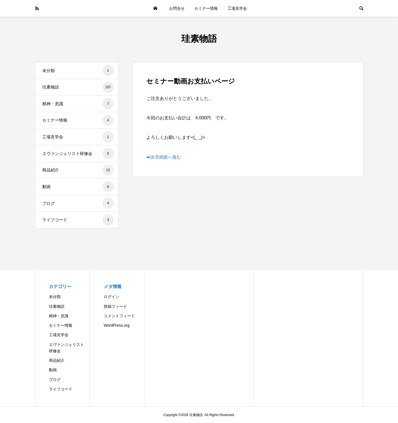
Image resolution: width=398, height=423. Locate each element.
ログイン (111, 296)
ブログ (78, 203)
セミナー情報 (206, 8)
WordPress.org (117, 325)
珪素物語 (199, 39)
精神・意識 (78, 103)
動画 (78, 186)
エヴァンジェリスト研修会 (78, 153)
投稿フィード (115, 306)
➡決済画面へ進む (163, 157)
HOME (155, 8)
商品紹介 (78, 170)
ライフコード (78, 219)
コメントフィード (119, 316)
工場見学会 (237, 8)
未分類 (78, 70)
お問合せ (177, 8)
